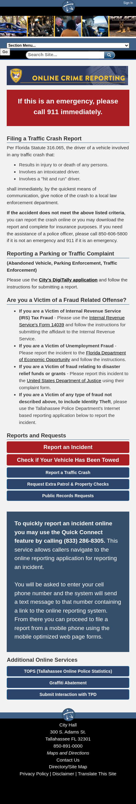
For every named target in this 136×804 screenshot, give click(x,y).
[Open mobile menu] (126, 11)
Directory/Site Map (68, 766)
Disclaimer (63, 773)
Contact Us (68, 759)
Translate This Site (97, 773)
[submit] (108, 55)
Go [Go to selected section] (5, 52)
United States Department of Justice (64, 380)
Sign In (128, 3)
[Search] (63, 54)
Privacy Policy (34, 773)
